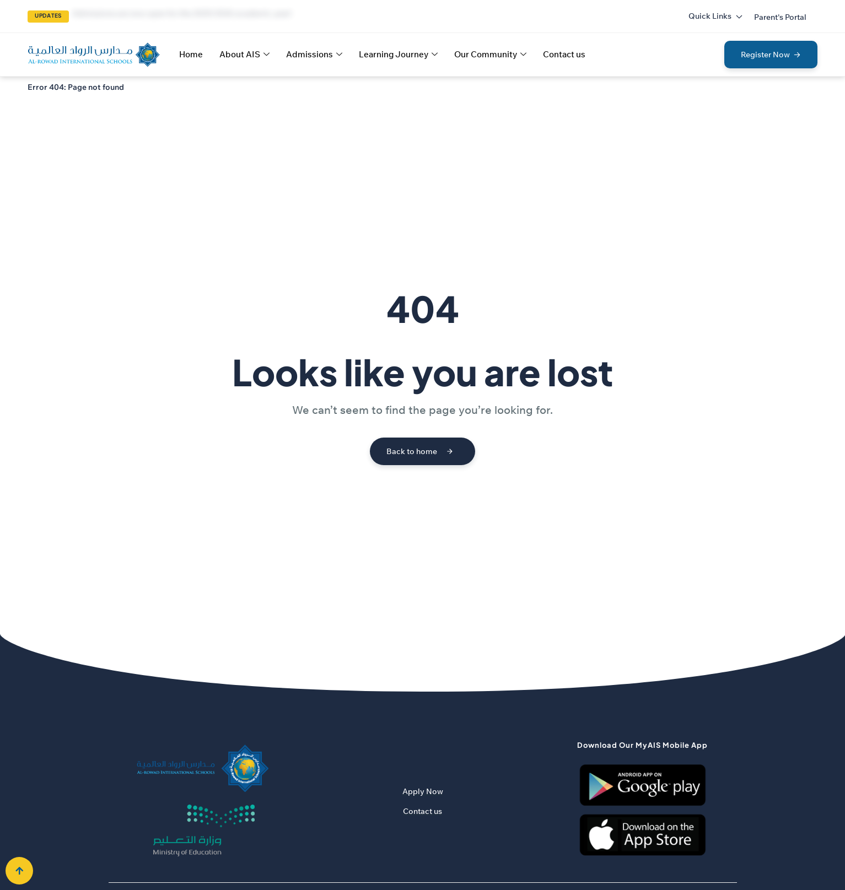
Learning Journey (398, 54)
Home (191, 54)
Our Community (490, 54)
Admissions (314, 54)
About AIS (244, 54)
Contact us (564, 54)
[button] (780, 17)
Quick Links (715, 16)
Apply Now (422, 791)
